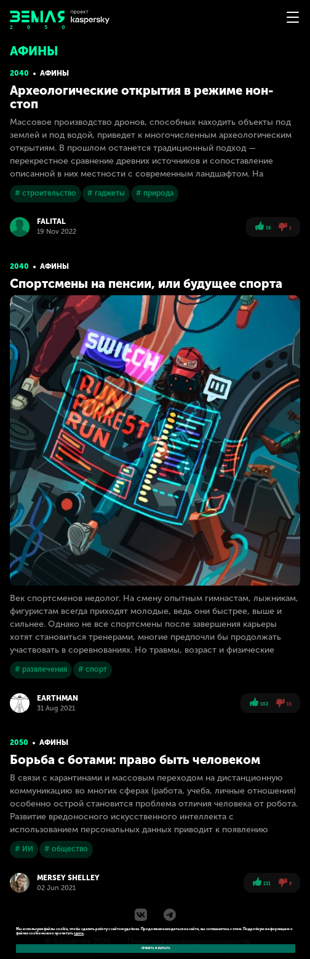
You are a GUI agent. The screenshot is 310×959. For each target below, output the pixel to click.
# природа (154, 193)
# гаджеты (106, 193)
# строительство (45, 193)
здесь (79, 933)
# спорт (92, 669)
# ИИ (24, 849)
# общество (66, 849)
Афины (54, 73)
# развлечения (41, 669)
